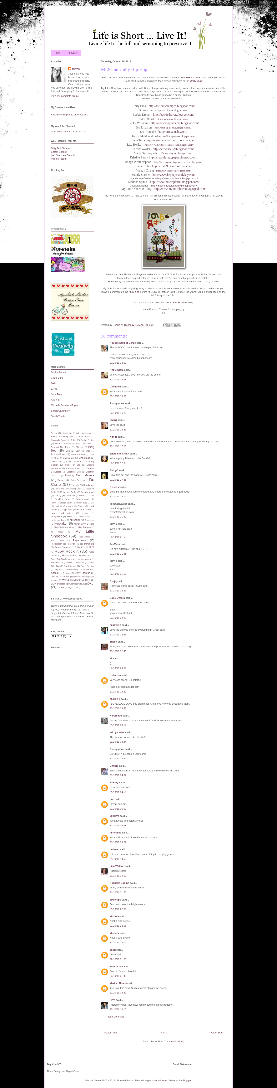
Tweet (68, 573)
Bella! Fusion (87, 440)
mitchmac (115, 832)
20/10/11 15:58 (118, 379)
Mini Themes (84, 527)
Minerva (114, 815)
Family (58, 495)
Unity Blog (196, 81)
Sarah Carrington (60, 410)
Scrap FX (86, 556)
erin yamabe (117, 732)
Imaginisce (56, 516)
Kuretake (60, 523)
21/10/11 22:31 (118, 909)
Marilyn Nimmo (119, 983)
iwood (70, 516)
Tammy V (115, 782)
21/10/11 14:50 (118, 858)
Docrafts (75, 485)
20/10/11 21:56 (118, 573)
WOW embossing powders (63, 584)
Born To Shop (83, 451)
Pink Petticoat (73, 544)
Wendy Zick (116, 966)
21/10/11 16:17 (118, 875)
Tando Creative (87, 566)
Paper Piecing (59, 158)
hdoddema (161, 1080)
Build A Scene (78, 454)
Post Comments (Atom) (171, 1041)
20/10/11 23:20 (118, 691)
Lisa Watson (117, 866)
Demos (61, 480)
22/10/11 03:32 (118, 992)
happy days (67, 510)
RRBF (91, 547)
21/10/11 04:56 (118, 792)
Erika (54, 388)
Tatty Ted (58, 570)
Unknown (115, 386)
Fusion (68, 502)
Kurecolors (89, 520)
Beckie (76, 68)
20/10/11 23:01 (118, 668)
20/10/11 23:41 (118, 708)
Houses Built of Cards (123, 342)
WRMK (81, 584)
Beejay (114, 581)
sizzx (69, 563)
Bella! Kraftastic (63, 443)
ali (111, 658)
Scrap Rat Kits (57, 559)
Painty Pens (57, 540)
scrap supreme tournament (79, 559)
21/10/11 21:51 (118, 892)
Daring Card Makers (79, 475)
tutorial (54, 572)
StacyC (114, 470)
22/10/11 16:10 (118, 1009)
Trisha (113, 641)
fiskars (82, 496)
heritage (85, 513)
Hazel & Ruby (83, 509)
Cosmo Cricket (73, 461)
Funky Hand (56, 503)
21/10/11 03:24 (118, 741)
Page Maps (84, 537)
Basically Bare (58, 440)
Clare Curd (57, 377)
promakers (89, 543)
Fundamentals (83, 499)
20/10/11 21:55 (118, 553)
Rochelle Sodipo (119, 883)
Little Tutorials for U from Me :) (68, 131)
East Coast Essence (63, 489)
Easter (79, 489)
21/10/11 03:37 (118, 758)
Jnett (113, 949)
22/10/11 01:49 (118, 975)
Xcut (91, 583)
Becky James (58, 372)
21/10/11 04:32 (118, 775)
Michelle (114, 916)
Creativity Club (74, 472)
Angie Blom (116, 369)
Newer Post (110, 1032)
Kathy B (55, 399)
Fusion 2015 (81, 503)
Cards (91, 455)
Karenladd (116, 715)
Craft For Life (72, 465)
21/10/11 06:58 (118, 825)
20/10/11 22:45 (118, 651)
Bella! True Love (83, 444)
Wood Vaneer (79, 577)
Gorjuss (81, 506)
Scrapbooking (57, 563)
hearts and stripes (62, 513)
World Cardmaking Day (76, 580)
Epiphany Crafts (68, 492)
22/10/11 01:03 (118, 959)
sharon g (115, 698)
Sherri (113, 420)
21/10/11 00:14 (118, 725)
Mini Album (69, 527)
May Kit (57, 527)
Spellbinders (70, 566)
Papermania (80, 540)
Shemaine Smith (119, 453)
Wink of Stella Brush (60, 577)
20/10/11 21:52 (118, 516)
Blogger (187, 1080)
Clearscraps (56, 461)
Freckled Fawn (62, 499)
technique (70, 570)
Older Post (217, 1032)
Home (57, 52)
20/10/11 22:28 (118, 617)
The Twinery (84, 569)
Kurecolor (74, 519)
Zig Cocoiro (73, 587)
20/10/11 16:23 (118, 412)
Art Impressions (83, 433)
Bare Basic (84, 437)
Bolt (68, 450)
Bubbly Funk (58, 454)
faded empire (87, 492)
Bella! (73, 440)
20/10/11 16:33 (118, 429)
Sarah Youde (58, 416)
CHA (56, 458)
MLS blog (134, 291)
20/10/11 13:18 (118, 362)
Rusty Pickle (69, 555)
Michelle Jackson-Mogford (65, 405)
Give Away (68, 506)
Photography (56, 544)
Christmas (84, 457)
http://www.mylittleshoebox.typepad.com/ (180, 188)
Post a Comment (115, 1016)
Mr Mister (57, 532)
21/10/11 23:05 (118, 925)
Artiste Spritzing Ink (62, 436)
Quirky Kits (79, 547)
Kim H (113, 436)
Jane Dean (57, 394)
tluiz (112, 799)
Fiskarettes (70, 496)
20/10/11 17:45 (118, 479)
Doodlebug (88, 485)
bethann (114, 849)
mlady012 (115, 625)
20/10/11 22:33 (118, 634)
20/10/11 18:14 (118, 496)
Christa (114, 765)
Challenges (68, 458)
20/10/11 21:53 (118, 537)
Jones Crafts (84, 517)
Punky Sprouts (62, 547)
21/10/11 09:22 (118, 842)
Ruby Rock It (66, 551)
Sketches (80, 563)
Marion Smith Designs (84, 524)
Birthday (79, 447)
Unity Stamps (82, 572)
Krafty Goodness (58, 520)
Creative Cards (73, 468)
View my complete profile (65, 96)
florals (91, 496)
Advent (54, 433)
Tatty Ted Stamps (60, 148)
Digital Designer (77, 480)
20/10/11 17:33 (118, 463)
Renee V (114, 487)
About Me (73, 52)
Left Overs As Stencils (63, 155)
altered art (67, 433)
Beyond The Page (60, 447)
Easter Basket (59, 151)
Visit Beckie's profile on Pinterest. (69, 114)
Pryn (112, 999)
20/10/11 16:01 (118, 396)
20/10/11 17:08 (118, 446)
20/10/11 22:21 (118, 590)
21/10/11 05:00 (118, 808)
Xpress (60, 587)
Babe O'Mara (117, 597)
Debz (54, 383)
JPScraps (115, 899)
